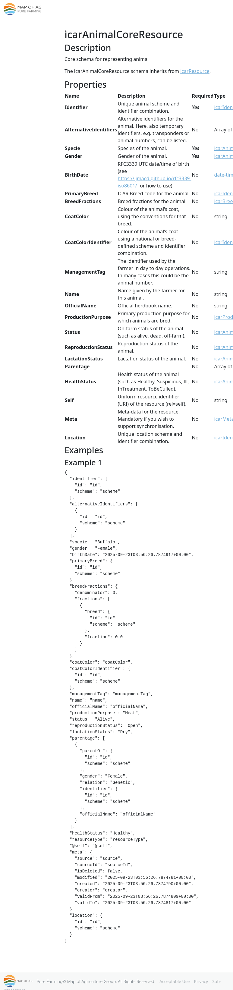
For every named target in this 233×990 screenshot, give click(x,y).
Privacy (201, 981)
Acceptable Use (174, 981)
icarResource (194, 71)
